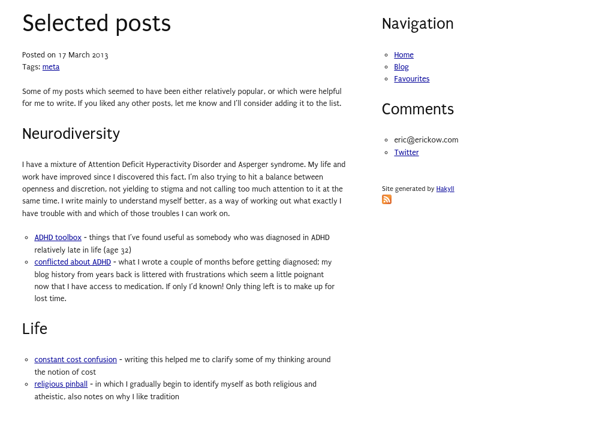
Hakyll (446, 189)
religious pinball (61, 384)
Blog (401, 66)
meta (51, 66)
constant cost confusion (75, 359)
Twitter (406, 152)
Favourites (411, 78)
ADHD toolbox (58, 237)
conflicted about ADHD (72, 261)
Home (404, 54)
